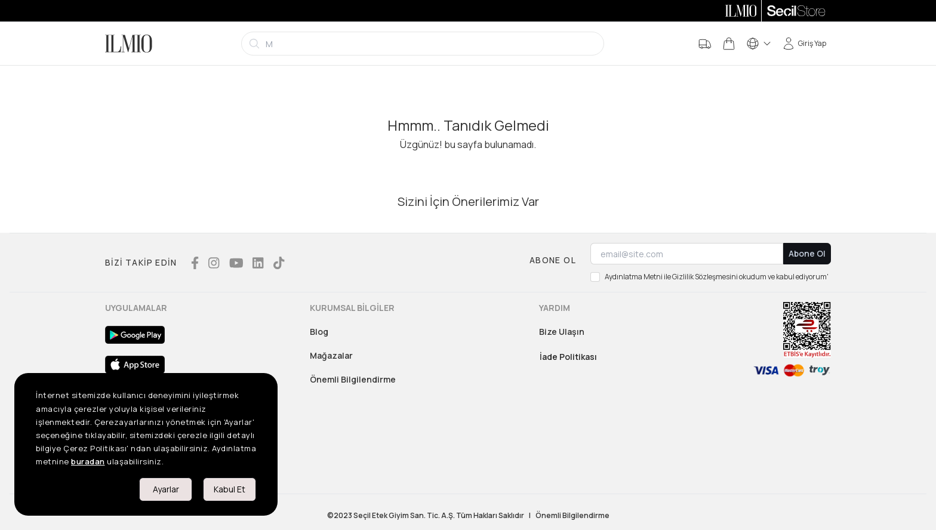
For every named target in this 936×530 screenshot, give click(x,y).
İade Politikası (568, 356)
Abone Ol (807, 253)
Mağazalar (331, 355)
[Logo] (128, 44)
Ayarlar (166, 489)
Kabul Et (229, 489)
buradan (88, 461)
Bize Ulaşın (561, 331)
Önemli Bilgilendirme (353, 379)
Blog (319, 331)
